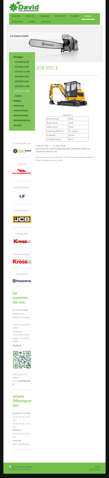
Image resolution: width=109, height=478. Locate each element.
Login (97, 467)
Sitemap (29, 467)
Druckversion (16, 467)
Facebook (17, 345)
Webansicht (95, 469)
